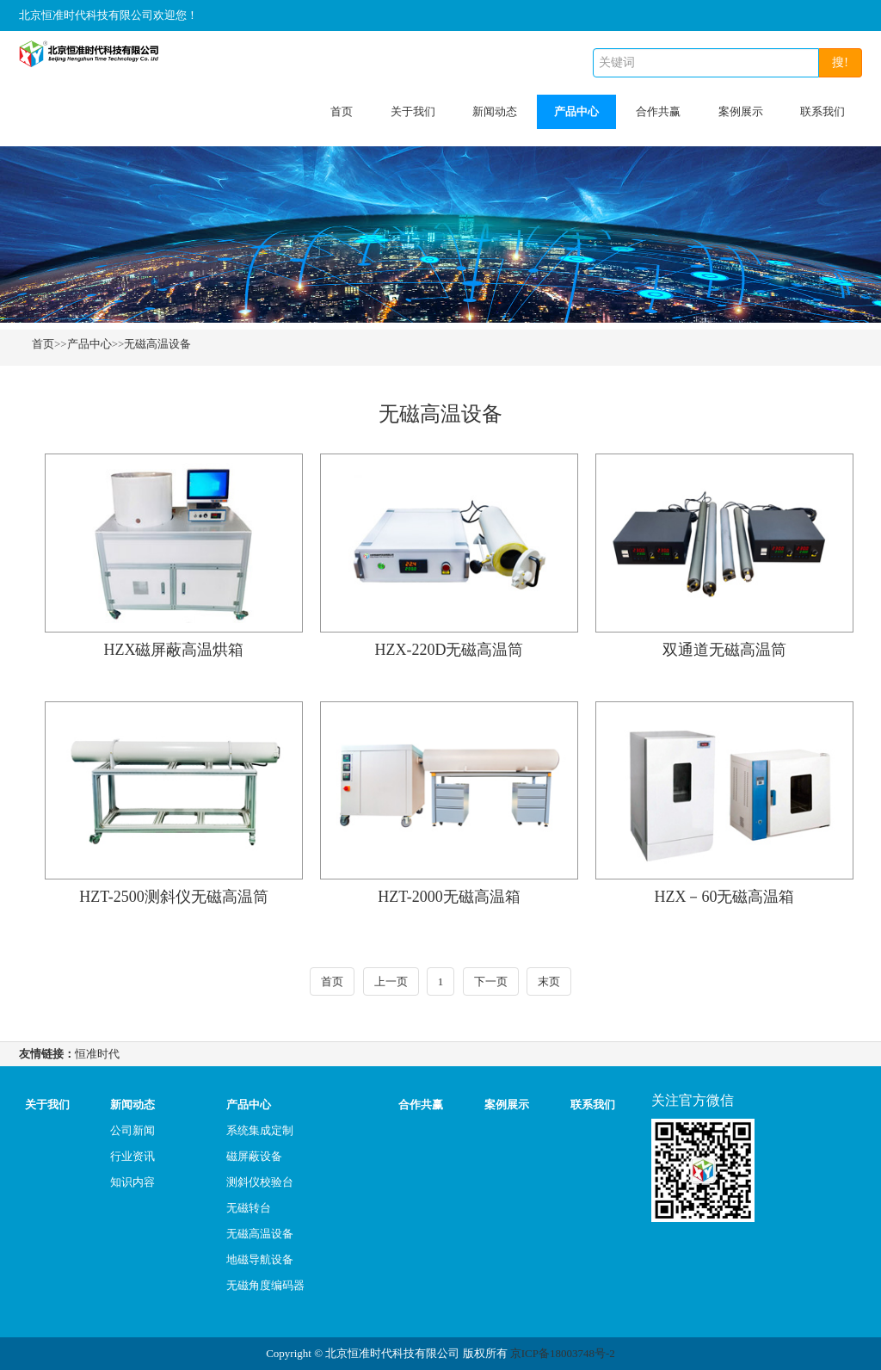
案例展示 (740, 111)
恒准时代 (97, 1053)
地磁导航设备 (259, 1259)
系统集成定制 (259, 1130)
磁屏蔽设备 (254, 1156)
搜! (840, 62)
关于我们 (413, 111)
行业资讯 (132, 1156)
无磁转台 (248, 1207)
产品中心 (576, 111)
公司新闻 (132, 1130)
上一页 (391, 981)
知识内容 (132, 1182)
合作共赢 (658, 111)
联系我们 (822, 111)
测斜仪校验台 (259, 1182)
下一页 (491, 981)
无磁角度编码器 (265, 1285)
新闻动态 (494, 111)
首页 (341, 111)
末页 (549, 981)
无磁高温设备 (157, 343)
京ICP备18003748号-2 (562, 1353)
